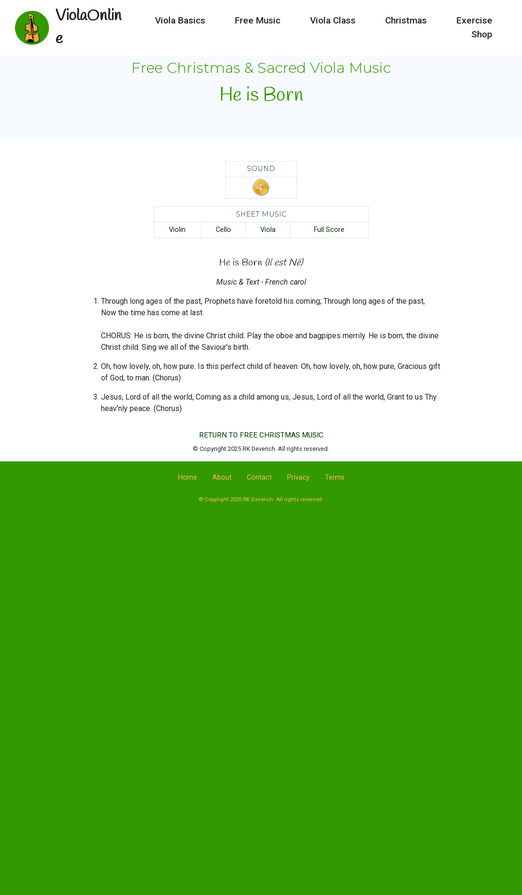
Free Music (257, 14)
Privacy (298, 477)
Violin (177, 230)
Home (187, 477)
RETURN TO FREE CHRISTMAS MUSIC (261, 435)
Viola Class (332, 14)
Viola (268, 230)
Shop (481, 28)
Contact (259, 477)
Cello (223, 230)
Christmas (406, 14)
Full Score (329, 230)
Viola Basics (180, 14)
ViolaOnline (92, 21)
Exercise (474, 14)
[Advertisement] (261, 597)
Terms (334, 477)
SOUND (261, 168)
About (222, 477)
